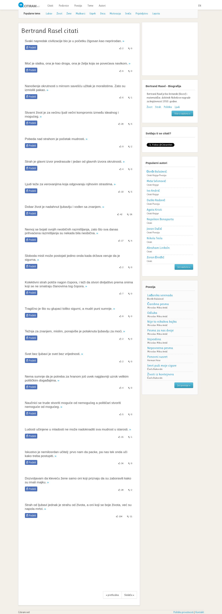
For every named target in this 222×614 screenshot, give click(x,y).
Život (59, 13)
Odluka (152, 313)
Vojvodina (154, 339)
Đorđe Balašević (155, 298)
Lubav (49, 13)
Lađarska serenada (160, 295)
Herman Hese (153, 360)
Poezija (78, 5)
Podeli (32, 47)
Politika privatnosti (183, 612)
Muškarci (80, 13)
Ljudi (177, 106)
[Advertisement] (79, 557)
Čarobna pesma (158, 304)
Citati (50, 5)
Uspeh (93, 13)
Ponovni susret (157, 356)
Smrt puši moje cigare (161, 365)
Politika (168, 106)
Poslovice (64, 5)
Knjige (155, 175)
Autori (102, 5)
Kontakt (199, 612)
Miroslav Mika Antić (157, 307)
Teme (90, 5)
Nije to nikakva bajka (162, 321)
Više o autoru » (182, 113)
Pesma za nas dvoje (160, 330)
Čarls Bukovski (154, 369)
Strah (158, 106)
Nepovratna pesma (160, 348)
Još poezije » (183, 385)
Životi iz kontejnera (160, 374)
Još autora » (183, 266)
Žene (69, 13)
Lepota (156, 13)
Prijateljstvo (141, 13)
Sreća (128, 13)
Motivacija (115, 13)
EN (199, 5)
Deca (102, 13)
